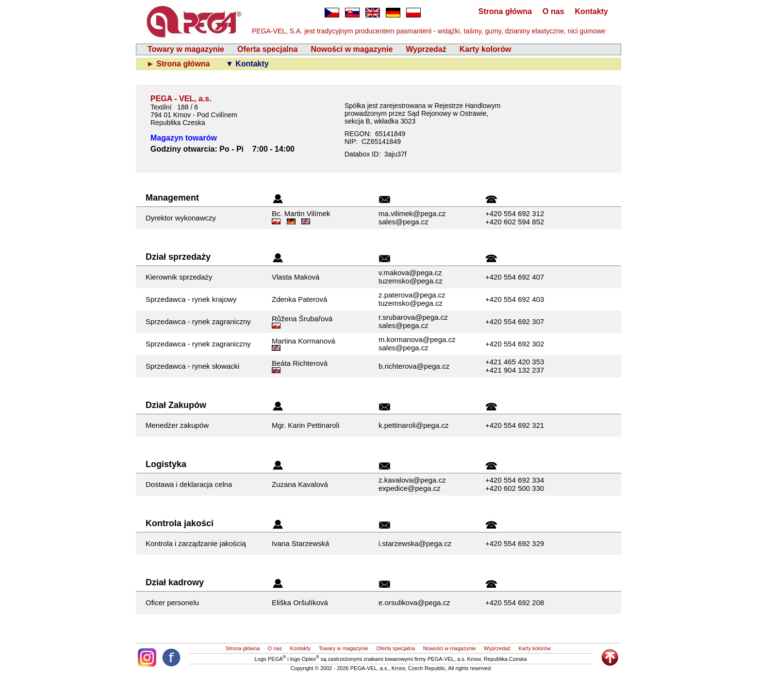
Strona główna (505, 11)
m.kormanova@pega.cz (417, 339)
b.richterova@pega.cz (413, 366)
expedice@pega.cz (409, 488)
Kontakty (591, 11)
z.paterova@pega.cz (411, 295)
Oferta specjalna (267, 49)
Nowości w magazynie (352, 49)
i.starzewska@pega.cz (414, 543)
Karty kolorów (485, 49)
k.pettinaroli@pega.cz (413, 425)
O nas (553, 11)
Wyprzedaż (426, 49)
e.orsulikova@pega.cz (414, 602)
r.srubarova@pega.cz (413, 317)
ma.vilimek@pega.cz (412, 213)
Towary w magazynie (186, 49)
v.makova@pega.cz (410, 272)
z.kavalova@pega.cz (412, 480)
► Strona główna (179, 64)
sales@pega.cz (403, 222)
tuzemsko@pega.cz (410, 281)
